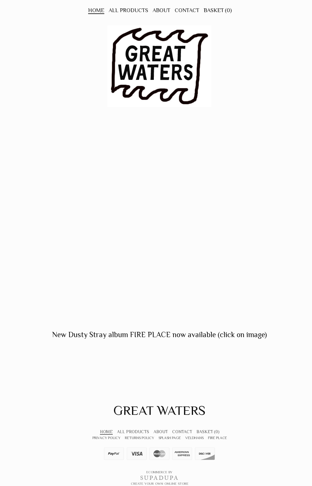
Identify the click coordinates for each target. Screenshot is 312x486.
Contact (187, 10)
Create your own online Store (159, 483)
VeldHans (194, 438)
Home (96, 10)
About (161, 10)
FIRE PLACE (217, 438)
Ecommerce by (159, 472)
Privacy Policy (106, 438)
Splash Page (169, 438)
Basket (218, 10)
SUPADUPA (159, 478)
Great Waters (159, 410)
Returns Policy (139, 438)
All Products (128, 10)
